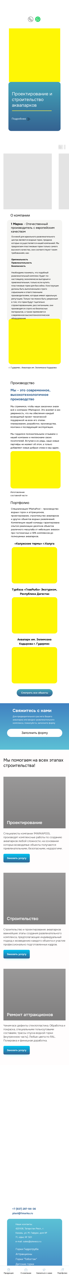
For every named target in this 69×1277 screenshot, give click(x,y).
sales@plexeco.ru (32, 1241)
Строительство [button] (22, 919)
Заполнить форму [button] (35, 733)
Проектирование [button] (24, 823)
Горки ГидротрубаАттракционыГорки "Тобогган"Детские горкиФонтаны (27, 1259)
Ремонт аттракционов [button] (30, 1015)
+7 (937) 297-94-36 (24, 1209)
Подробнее (19, 118)
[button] (44, 1271)
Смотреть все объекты (34, 692)
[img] (30, 19)
